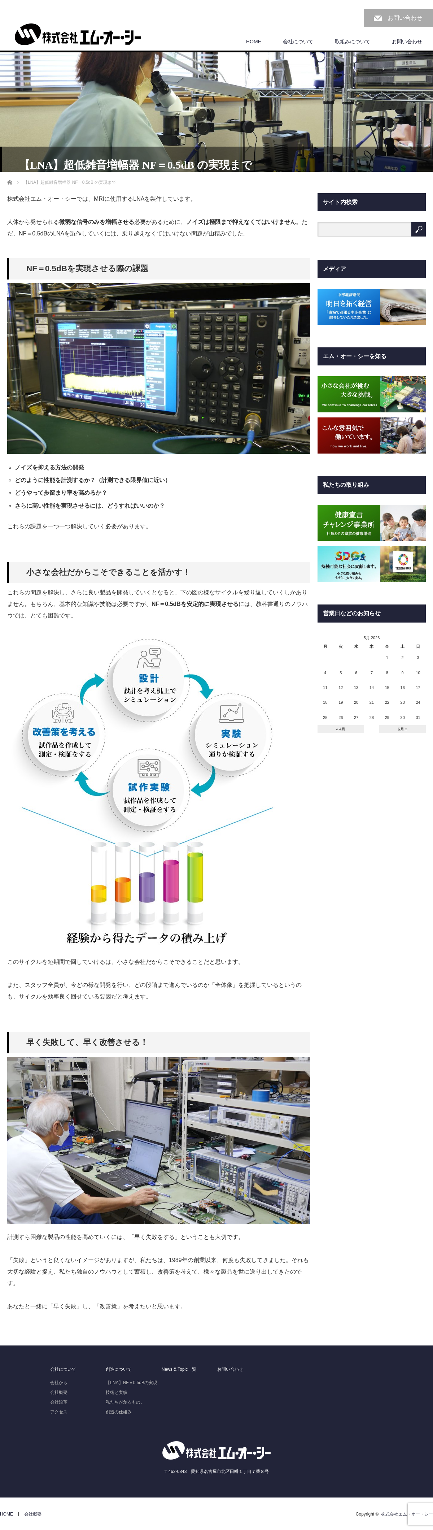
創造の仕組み (119, 1412)
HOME (253, 41)
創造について (119, 1369)
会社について (298, 41)
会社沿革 (58, 1402)
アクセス (58, 1412)
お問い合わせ (405, 18)
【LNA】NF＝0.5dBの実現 (131, 1383)
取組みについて (352, 41)
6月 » (402, 729)
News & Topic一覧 (179, 1369)
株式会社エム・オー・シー (407, 1514)
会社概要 (58, 1392)
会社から (58, 1383)
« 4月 (340, 729)
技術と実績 (116, 1392)
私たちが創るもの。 (125, 1402)
